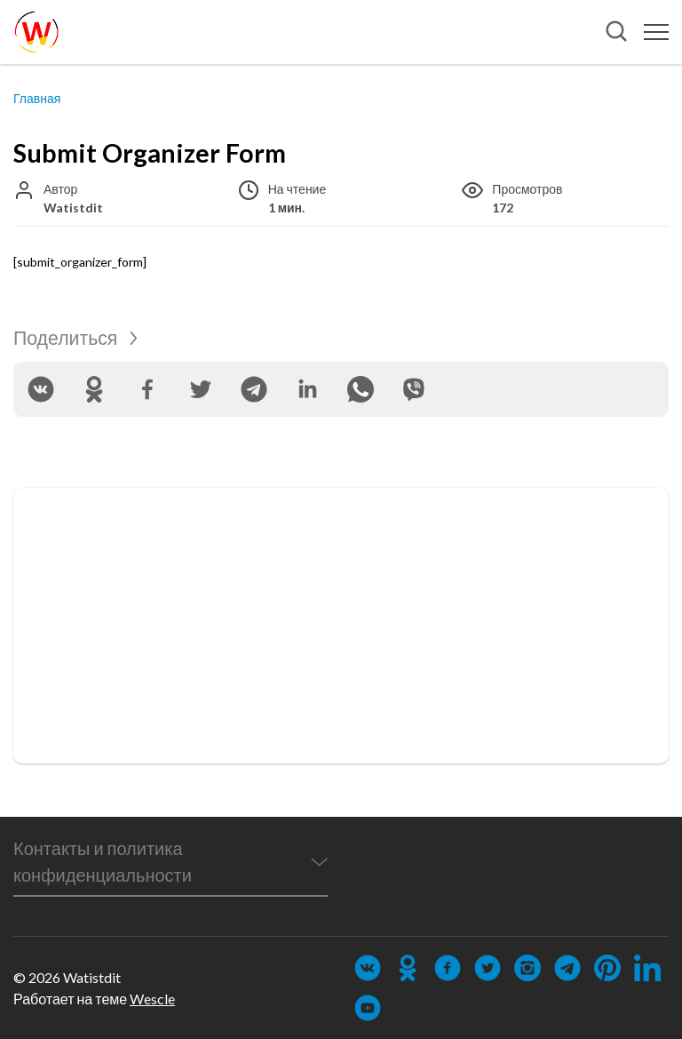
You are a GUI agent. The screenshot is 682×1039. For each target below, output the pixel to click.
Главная (36, 98)
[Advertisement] (341, 625)
